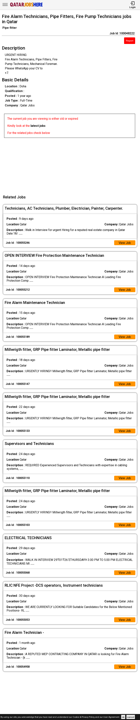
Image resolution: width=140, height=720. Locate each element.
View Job (124, 243)
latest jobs (38, 126)
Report (129, 40)
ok (123, 717)
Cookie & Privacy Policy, (84, 717)
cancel (130, 717)
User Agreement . (111, 717)
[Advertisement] (71, 164)
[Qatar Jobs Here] (26, 6)
